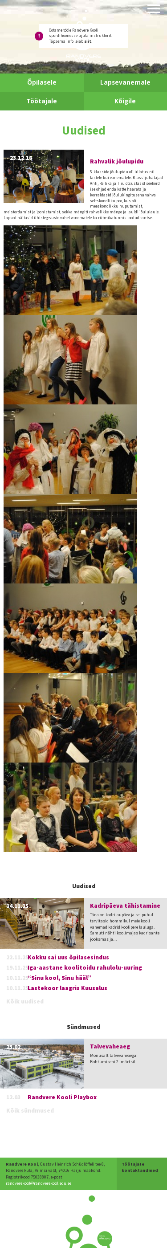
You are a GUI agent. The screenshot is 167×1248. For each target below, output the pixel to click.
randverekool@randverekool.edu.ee (38, 1183)
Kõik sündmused (30, 1110)
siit (87, 41)
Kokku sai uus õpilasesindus (68, 957)
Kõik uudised (25, 1001)
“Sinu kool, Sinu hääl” (59, 978)
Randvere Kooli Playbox (62, 1097)
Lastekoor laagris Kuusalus (67, 988)
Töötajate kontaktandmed (140, 1167)
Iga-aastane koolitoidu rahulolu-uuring (85, 967)
